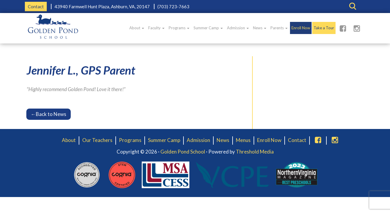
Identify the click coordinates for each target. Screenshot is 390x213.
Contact (36, 6)
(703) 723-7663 (173, 6)
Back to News (48, 114)
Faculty (156, 27)
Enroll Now (300, 27)
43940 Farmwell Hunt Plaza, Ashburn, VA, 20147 (102, 6)
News (259, 27)
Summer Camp (208, 27)
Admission (238, 27)
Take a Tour (324, 27)
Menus (243, 140)
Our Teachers (97, 140)
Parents (279, 27)
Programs (179, 27)
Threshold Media (255, 152)
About (136, 27)
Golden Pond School (182, 152)
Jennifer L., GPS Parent (81, 70)
